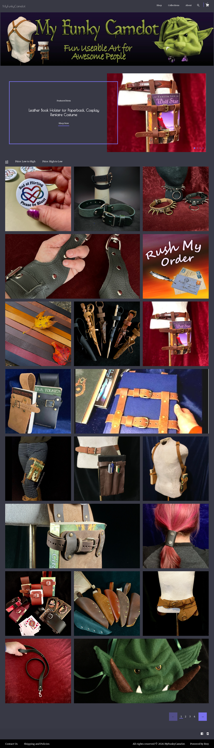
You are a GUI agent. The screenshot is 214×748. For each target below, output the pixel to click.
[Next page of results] (202, 716)
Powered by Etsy (199, 743)
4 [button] (203, 148)
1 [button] (194, 148)
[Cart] (207, 5)
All (6, 161)
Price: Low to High (25, 161)
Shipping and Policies (37, 743)
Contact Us (11, 743)
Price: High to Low (52, 161)
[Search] (198, 5)
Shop (159, 5)
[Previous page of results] (173, 716)
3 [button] (200, 148)
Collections (173, 5)
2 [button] (197, 148)
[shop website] (208, 733)
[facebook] (202, 733)
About (189, 5)
